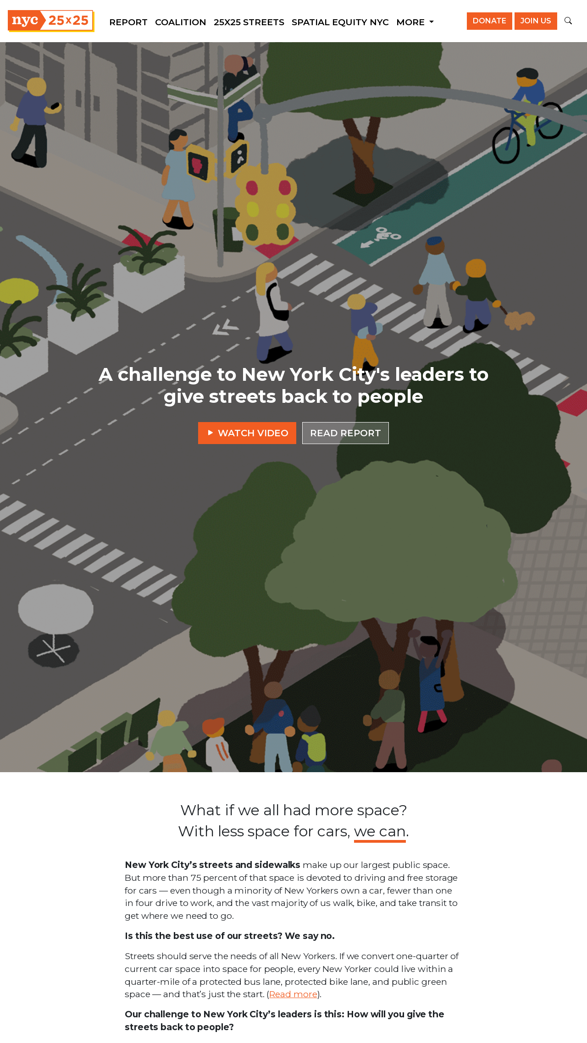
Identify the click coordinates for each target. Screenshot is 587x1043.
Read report (345, 433)
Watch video (247, 433)
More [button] (411, 21)
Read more (293, 993)
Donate (489, 20)
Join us (536, 20)
